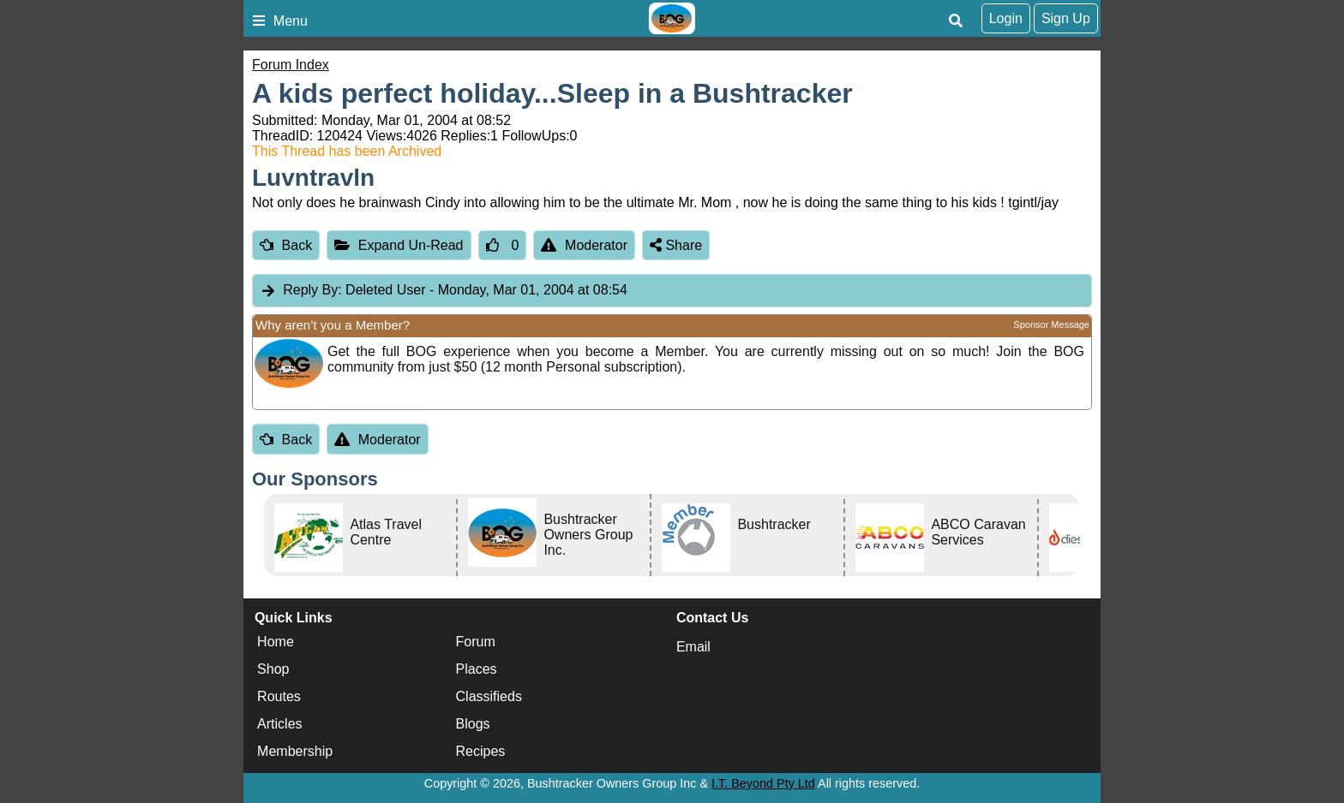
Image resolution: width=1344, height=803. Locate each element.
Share (676, 245)
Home (275, 642)
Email (693, 646)
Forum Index (290, 64)
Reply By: (312, 290)
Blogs (473, 724)
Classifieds (489, 697)
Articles (279, 724)
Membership (295, 752)
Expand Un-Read (398, 245)
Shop (273, 670)
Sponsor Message (1051, 324)
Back (286, 245)
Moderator (584, 245)
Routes (279, 697)
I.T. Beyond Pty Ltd (763, 783)
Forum (475, 642)
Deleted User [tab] (443, 291)
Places (476, 670)
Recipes (481, 752)
